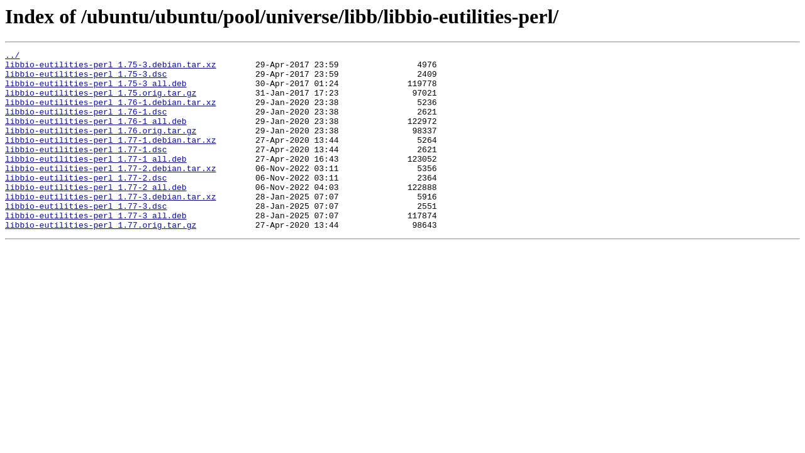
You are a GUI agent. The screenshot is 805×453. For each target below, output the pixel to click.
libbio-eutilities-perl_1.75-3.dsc (86, 79)
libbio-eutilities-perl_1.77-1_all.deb (96, 181)
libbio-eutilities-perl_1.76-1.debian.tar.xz (110, 113)
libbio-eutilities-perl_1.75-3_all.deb (96, 90)
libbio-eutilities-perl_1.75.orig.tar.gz (100, 102)
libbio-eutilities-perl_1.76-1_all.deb (96, 136)
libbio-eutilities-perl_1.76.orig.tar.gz (100, 147)
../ (12, 56)
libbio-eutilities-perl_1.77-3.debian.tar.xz (110, 226)
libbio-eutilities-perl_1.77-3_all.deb (96, 249)
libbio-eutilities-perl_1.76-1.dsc (86, 124)
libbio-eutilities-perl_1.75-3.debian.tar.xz (110, 68)
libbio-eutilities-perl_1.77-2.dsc (86, 204)
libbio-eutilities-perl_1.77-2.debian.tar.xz (110, 192)
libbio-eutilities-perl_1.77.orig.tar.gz (100, 260)
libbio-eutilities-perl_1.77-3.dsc (86, 237)
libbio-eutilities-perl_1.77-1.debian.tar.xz (110, 158)
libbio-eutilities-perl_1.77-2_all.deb (96, 215)
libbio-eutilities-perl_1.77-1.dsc (86, 170)
